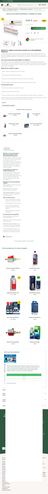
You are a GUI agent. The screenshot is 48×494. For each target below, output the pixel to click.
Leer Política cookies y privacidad (11, 383)
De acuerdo (24, 374)
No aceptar (24, 379)
